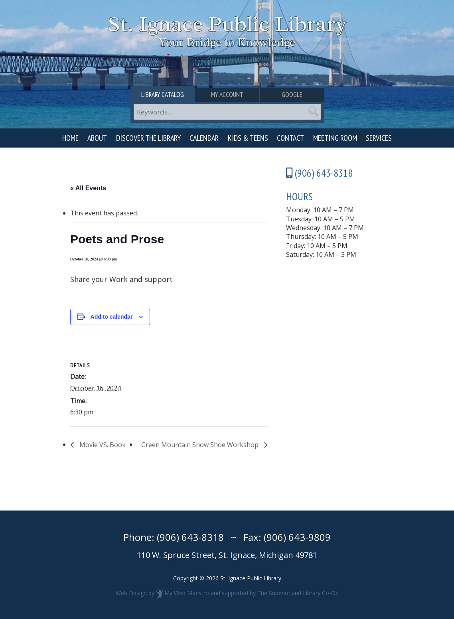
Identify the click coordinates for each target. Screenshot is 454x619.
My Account (227, 94)
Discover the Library (148, 138)
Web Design (131, 593)
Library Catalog (162, 94)
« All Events (88, 188)
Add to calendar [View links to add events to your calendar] (112, 316)
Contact (290, 138)
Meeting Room (335, 138)
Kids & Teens (248, 138)
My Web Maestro (186, 593)
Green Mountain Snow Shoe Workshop (200, 444)
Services (379, 138)
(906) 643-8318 (190, 537)
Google (292, 94)
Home (70, 138)
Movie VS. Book (102, 444)
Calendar (204, 138)
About (97, 138)
